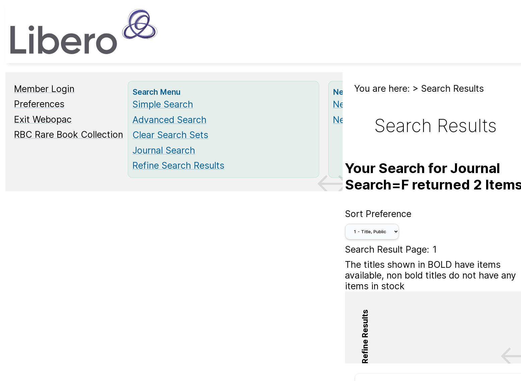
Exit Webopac (43, 119)
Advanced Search (169, 119)
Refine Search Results (178, 165)
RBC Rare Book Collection (68, 134)
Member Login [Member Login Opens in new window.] (44, 88)
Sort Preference (378, 213)
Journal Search (163, 150)
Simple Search (162, 104)
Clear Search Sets (170, 134)
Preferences (39, 103)
